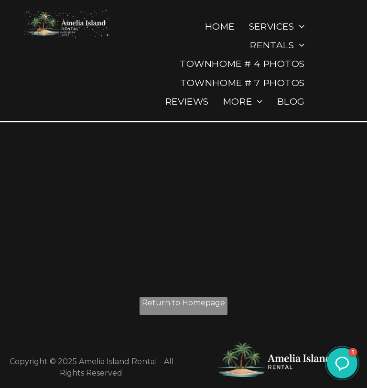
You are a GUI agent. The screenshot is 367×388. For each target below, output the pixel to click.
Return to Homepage (183, 302)
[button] (342, 363)
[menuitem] (220, 26)
